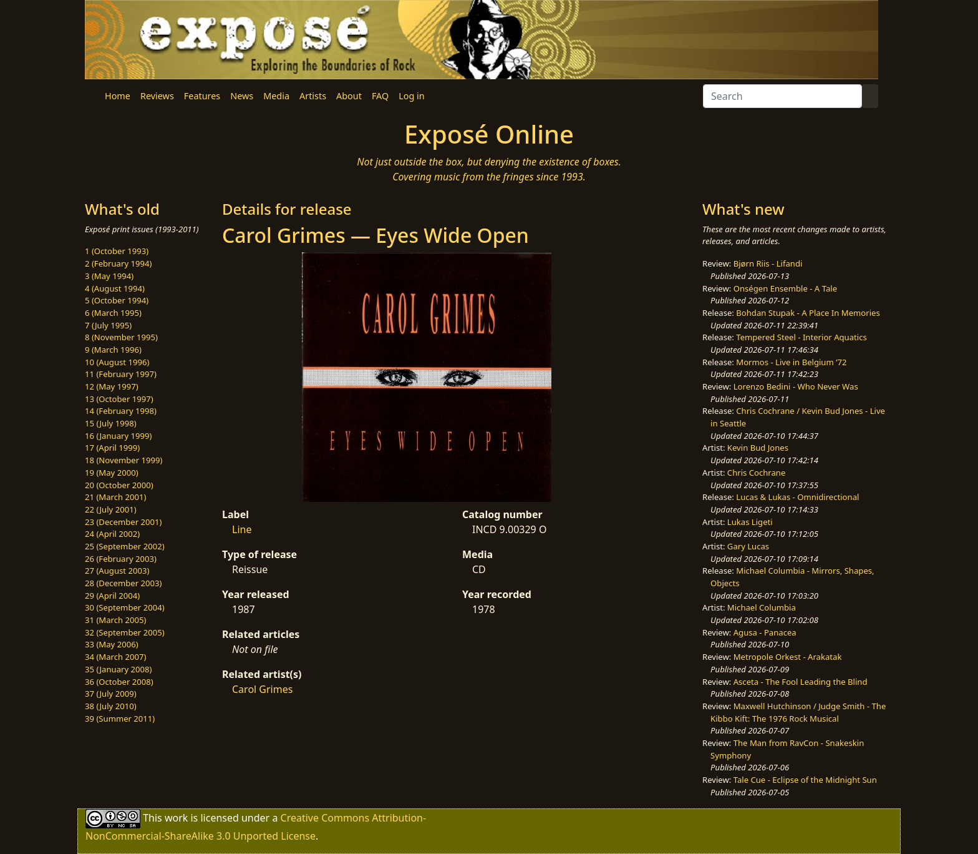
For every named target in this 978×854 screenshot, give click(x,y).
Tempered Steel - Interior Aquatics (801, 337)
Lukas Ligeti (750, 522)
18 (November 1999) (124, 460)
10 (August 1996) (117, 362)
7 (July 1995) (108, 325)
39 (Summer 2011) (120, 718)
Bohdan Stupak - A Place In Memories (807, 312)
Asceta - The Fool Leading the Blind (801, 681)
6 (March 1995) (113, 312)
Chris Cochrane (756, 472)
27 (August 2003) (117, 570)
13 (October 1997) (119, 399)
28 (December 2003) (123, 583)
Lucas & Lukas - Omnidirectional (797, 497)
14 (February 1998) (121, 410)
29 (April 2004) (112, 595)
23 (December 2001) (123, 522)
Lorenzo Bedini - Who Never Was (796, 386)
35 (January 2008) (118, 669)
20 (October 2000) (119, 485)
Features (202, 96)
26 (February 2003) (121, 558)
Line (241, 529)
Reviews (157, 96)
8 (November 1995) (121, 337)
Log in (411, 96)
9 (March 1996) (113, 349)
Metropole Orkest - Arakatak (788, 656)
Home (117, 96)
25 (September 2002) (125, 546)
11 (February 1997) (121, 374)
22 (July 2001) (111, 509)
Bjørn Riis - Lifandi (768, 263)
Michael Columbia (761, 607)
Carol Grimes (262, 689)
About (349, 96)
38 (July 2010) (111, 706)
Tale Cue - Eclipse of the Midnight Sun (805, 779)
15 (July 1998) (111, 423)
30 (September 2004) (125, 607)
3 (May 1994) (109, 276)
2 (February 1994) (118, 263)
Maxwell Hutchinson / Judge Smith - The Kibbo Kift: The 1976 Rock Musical (798, 712)
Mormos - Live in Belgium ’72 (791, 362)
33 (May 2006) (111, 644)
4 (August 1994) (115, 288)
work (176, 818)
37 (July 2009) (111, 693)
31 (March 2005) (115, 620)
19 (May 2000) (111, 472)
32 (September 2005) (125, 632)
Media (276, 96)
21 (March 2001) (115, 497)
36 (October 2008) (119, 681)
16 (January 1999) (118, 435)
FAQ (380, 96)
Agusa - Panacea (765, 632)
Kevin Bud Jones (757, 447)
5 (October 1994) (116, 300)
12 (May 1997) (111, 386)
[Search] (782, 96)
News (241, 96)
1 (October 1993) (116, 251)
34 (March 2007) (115, 656)
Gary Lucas (748, 546)
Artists (312, 96)
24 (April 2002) (112, 533)
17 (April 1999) (112, 447)
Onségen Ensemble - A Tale (785, 288)
